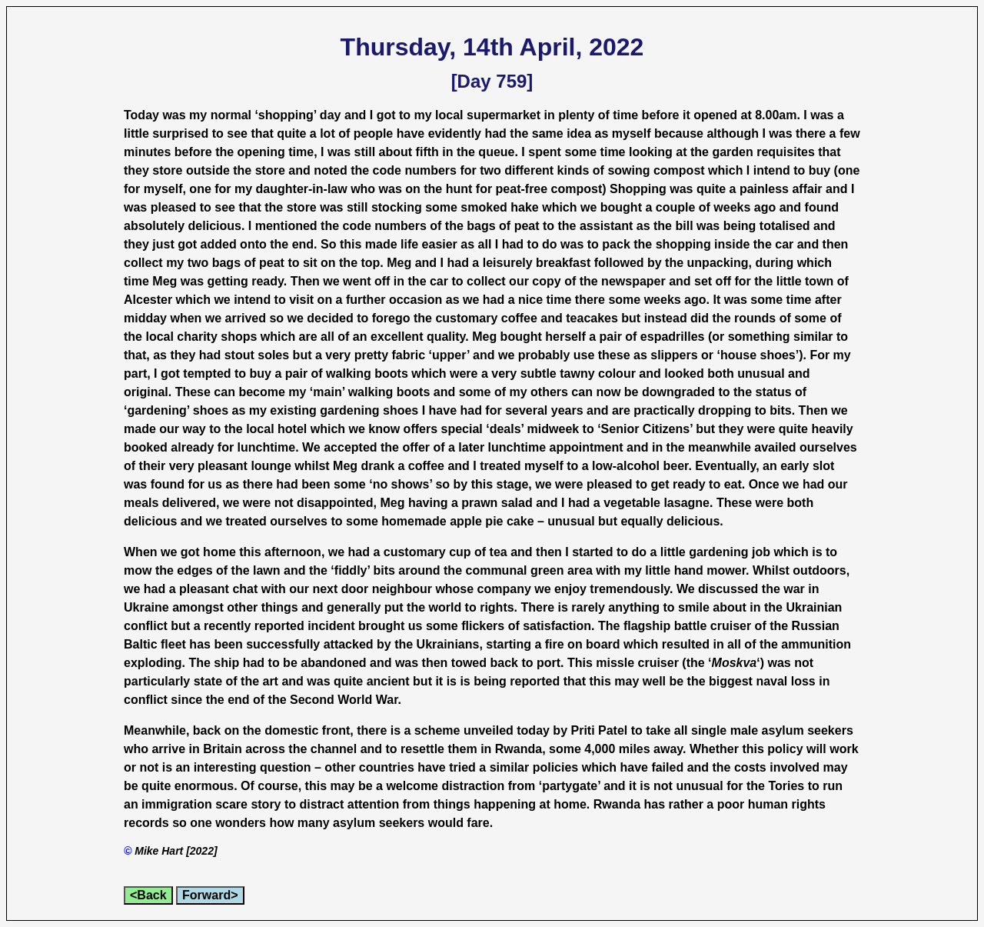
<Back (148, 895)
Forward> (210, 895)
